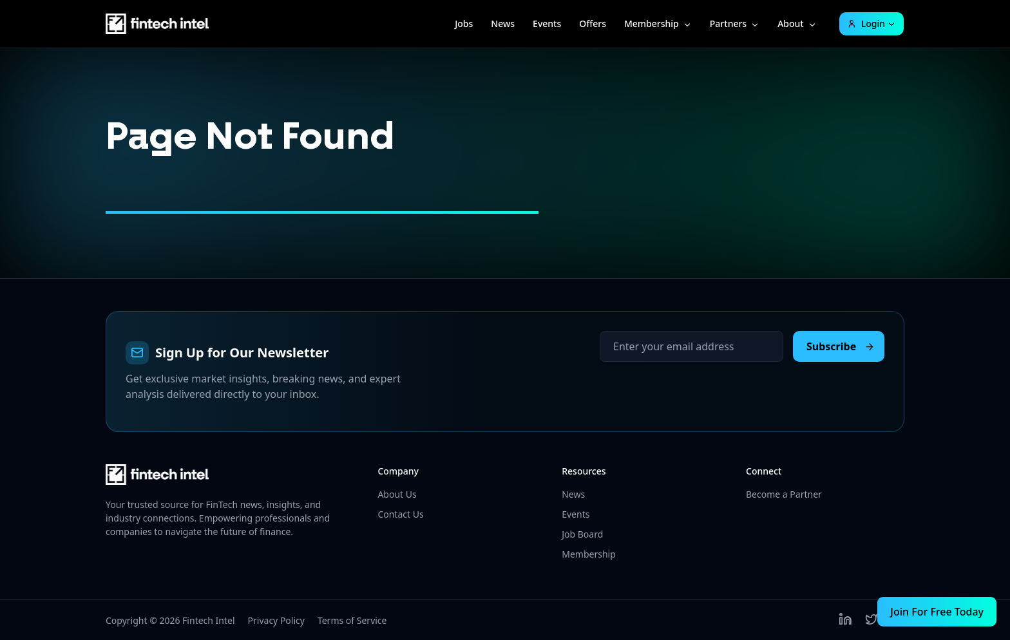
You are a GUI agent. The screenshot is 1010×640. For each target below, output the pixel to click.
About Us (396, 494)
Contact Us (400, 514)
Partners (728, 23)
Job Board (582, 534)
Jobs (464, 23)
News (503, 23)
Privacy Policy (276, 620)
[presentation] (698, 387)
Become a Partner (784, 494)
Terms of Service (352, 620)
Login (866, 23)
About (790, 23)
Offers (592, 23)
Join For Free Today (937, 612)
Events (547, 23)
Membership (651, 23)
